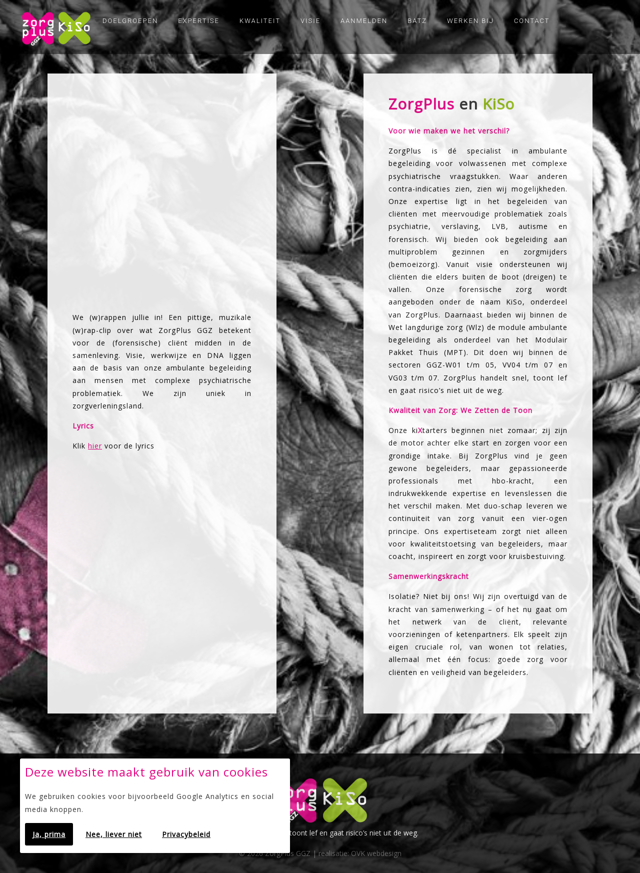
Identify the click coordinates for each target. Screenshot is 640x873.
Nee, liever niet (114, 834)
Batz (417, 20)
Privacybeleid (186, 834)
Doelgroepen (130, 20)
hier (95, 445)
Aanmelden (364, 20)
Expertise (199, 20)
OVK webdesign (376, 853)
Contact (532, 20)
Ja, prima (49, 834)
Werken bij (470, 20)
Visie (310, 20)
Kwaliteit (260, 20)
